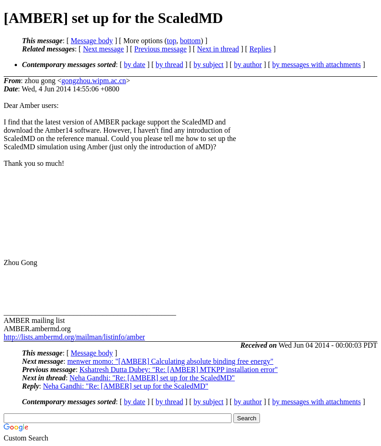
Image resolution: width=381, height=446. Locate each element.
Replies (260, 49)
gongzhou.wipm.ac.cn (93, 81)
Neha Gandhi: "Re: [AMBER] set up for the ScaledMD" (152, 378)
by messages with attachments (316, 64)
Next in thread (218, 49)
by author (248, 64)
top (171, 41)
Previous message (160, 49)
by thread (169, 64)
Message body (92, 41)
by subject (208, 64)
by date (134, 64)
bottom (190, 41)
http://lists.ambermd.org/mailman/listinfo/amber (74, 337)
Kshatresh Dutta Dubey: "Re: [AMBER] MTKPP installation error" (178, 369)
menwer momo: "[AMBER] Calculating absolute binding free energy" (170, 361)
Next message (103, 49)
